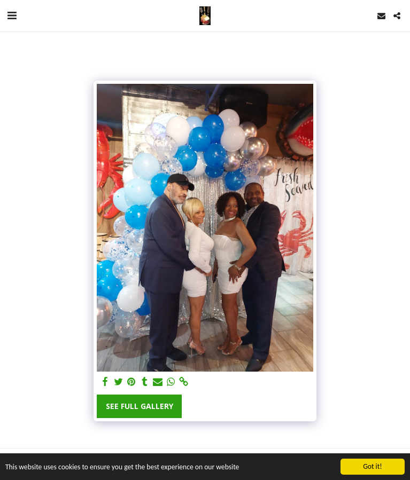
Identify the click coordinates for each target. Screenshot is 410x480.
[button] (12, 15)
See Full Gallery (139, 406)
